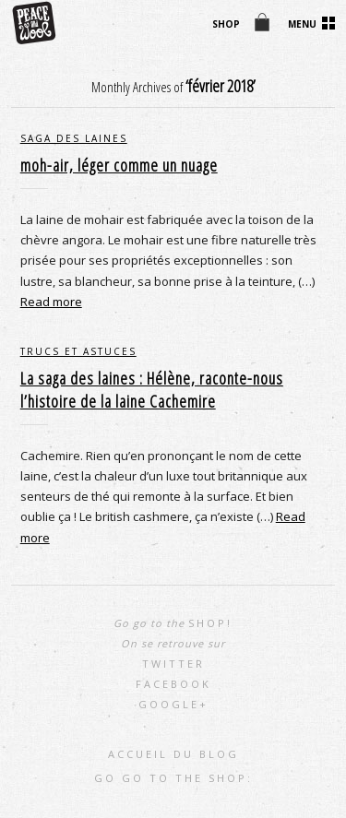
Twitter (173, 663)
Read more (51, 301)
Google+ (173, 704)
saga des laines (73, 138)
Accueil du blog (173, 754)
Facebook (173, 684)
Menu (302, 24)
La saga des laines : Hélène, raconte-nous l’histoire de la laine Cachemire (151, 389)
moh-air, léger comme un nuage (119, 165)
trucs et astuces (78, 351)
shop (226, 24)
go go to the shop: (173, 778)
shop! (210, 623)
